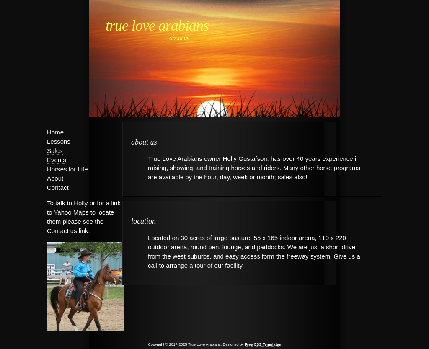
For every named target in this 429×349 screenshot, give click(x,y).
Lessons (58, 141)
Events (56, 159)
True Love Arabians (157, 25)
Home (55, 132)
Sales (55, 150)
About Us (179, 37)
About (55, 178)
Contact (58, 187)
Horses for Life (67, 169)
